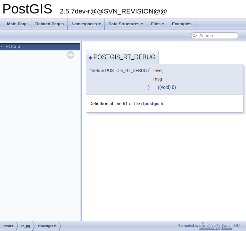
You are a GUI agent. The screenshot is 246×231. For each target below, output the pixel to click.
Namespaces (86, 23)
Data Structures (126, 23)
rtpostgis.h (152, 103)
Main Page (17, 23)
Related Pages (49, 23)
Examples (182, 23)
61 (125, 103)
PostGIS (13, 46)
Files (157, 23)
